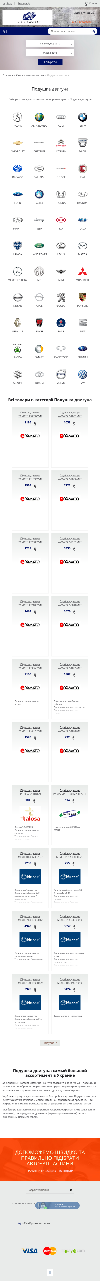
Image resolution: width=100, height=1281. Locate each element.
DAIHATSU (39, 171)
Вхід (9, 3)
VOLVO (61, 377)
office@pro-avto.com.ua (36, 1223)
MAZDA (83, 248)
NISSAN (18, 299)
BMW (83, 119)
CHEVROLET (17, 145)
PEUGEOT (61, 299)
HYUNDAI (82, 196)
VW (83, 377)
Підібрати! (50, 62)
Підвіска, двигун (30, 414)
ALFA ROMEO (39, 119)
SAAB (61, 325)
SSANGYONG (61, 351)
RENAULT (17, 325)
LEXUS (61, 248)
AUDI (61, 119)
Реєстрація (24, 3)
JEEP (39, 222)
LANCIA (18, 248)
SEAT (83, 325)
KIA (61, 222)
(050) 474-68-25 (83, 13)
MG (39, 274)
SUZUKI (18, 377)
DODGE (61, 171)
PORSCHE (82, 299)
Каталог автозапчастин (30, 75)
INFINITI (18, 222)
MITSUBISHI (83, 274)
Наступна (48, 1042)
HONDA (61, 196)
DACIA (83, 145)
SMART (39, 351)
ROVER (39, 325)
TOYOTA (39, 377)
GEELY (39, 196)
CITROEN (61, 145)
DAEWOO (17, 171)
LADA (83, 222)
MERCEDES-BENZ (18, 274)
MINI (61, 274)
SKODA (18, 351)
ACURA (18, 119)
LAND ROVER (39, 248)
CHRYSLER (39, 145)
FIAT (83, 171)
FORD (18, 196)
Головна (7, 75)
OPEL (39, 299)
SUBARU (83, 351)
